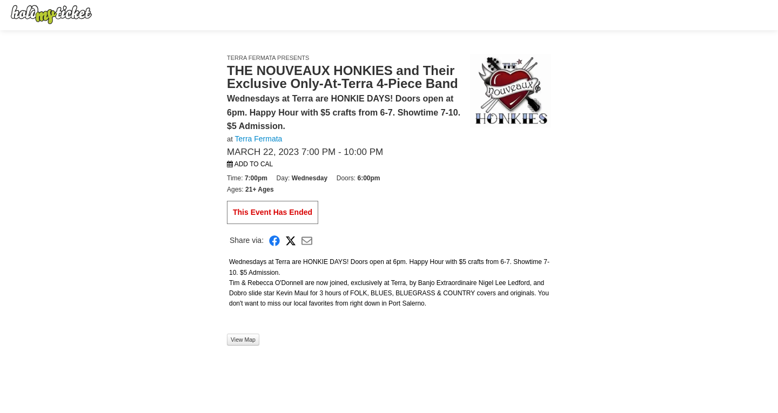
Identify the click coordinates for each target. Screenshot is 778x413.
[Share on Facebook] (274, 240)
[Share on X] (290, 240)
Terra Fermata (258, 138)
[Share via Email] (306, 240)
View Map (243, 339)
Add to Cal (250, 164)
